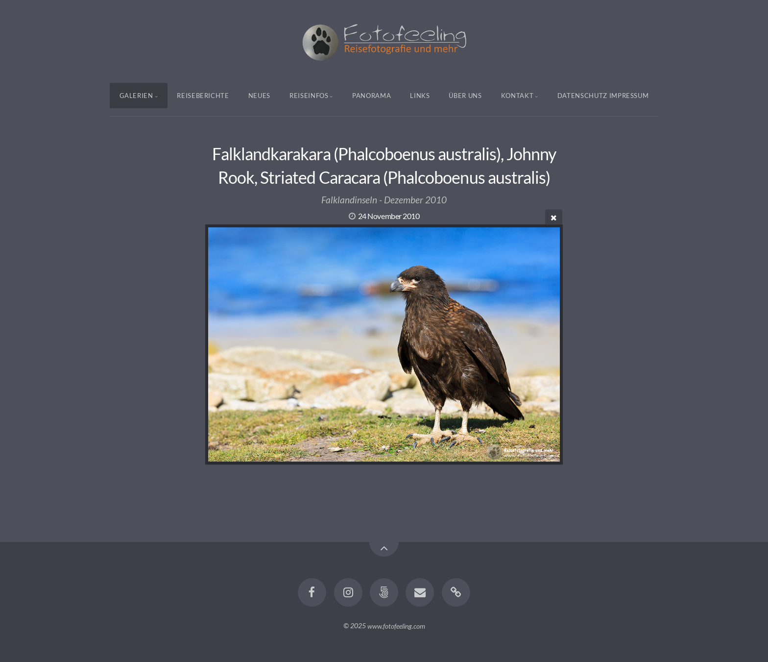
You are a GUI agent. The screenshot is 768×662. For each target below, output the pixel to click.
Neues (259, 95)
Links (420, 95)
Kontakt (517, 95)
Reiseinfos (309, 95)
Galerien (136, 95)
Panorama (371, 95)
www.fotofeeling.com (396, 625)
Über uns (465, 95)
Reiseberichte (203, 95)
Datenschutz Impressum (603, 95)
